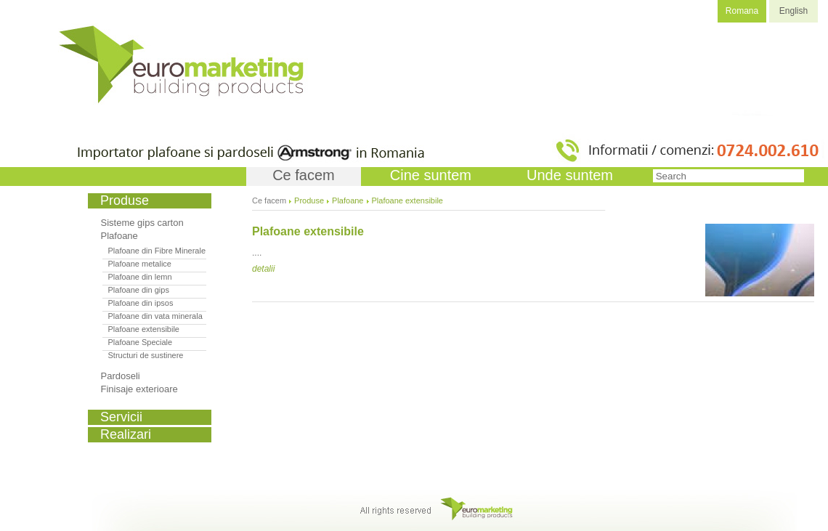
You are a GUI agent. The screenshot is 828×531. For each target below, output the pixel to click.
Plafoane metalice (139, 263)
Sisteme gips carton (142, 222)
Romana (742, 11)
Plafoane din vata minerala (155, 316)
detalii (263, 269)
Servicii (121, 417)
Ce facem (303, 175)
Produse (309, 200)
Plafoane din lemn (140, 276)
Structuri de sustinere (146, 355)
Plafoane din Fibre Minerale (157, 250)
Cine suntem (430, 175)
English (793, 11)
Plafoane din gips (138, 289)
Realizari (125, 434)
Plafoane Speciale (140, 342)
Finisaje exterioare (139, 389)
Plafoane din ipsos (141, 303)
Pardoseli (120, 375)
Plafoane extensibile (143, 329)
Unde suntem (570, 175)
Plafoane (119, 235)
